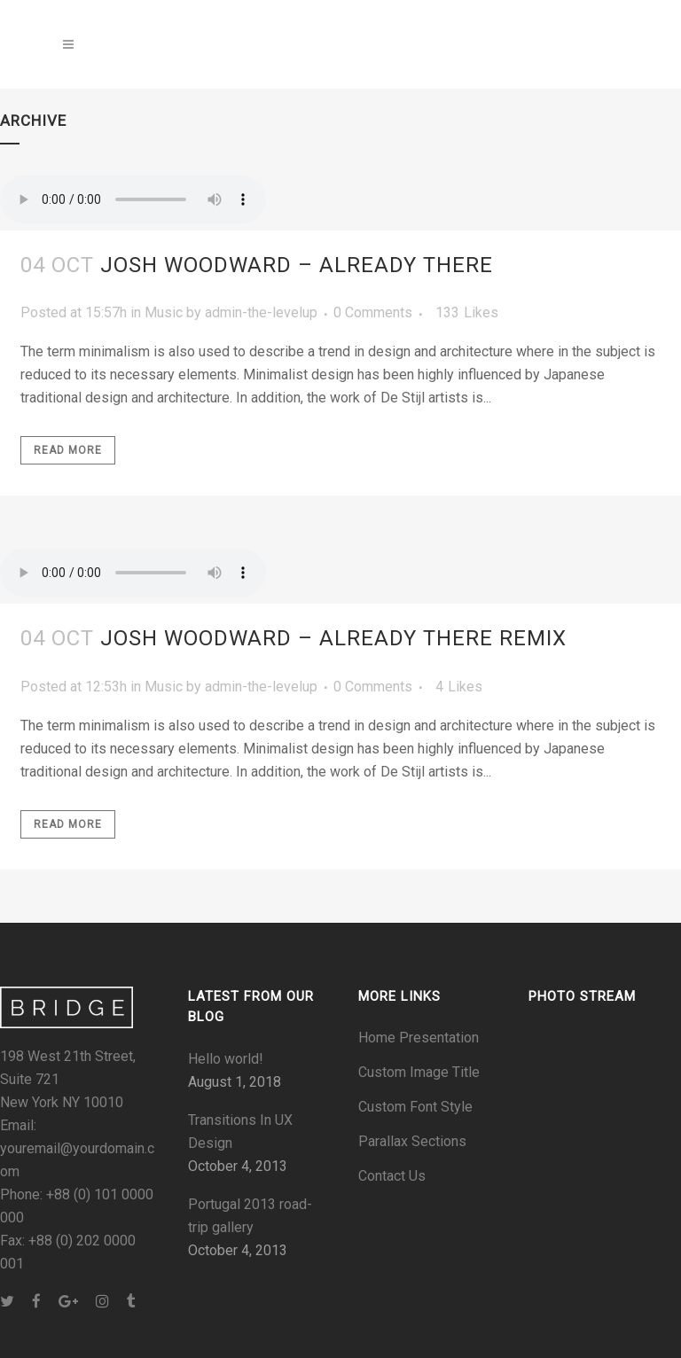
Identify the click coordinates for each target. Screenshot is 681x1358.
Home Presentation (418, 1037)
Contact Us (392, 1175)
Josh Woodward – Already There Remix (333, 638)
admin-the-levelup (261, 312)
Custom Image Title (419, 1072)
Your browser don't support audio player (133, 199)
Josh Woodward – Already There (296, 265)
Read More (68, 450)
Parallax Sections (412, 1141)
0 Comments (372, 312)
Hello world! (225, 1058)
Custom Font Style (415, 1106)
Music (164, 312)
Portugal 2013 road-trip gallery (250, 1216)
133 (466, 313)
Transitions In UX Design (240, 1131)
